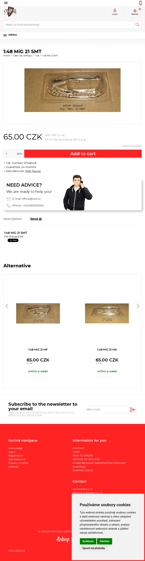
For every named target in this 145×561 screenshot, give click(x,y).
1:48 (37, 56)
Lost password (16, 459)
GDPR (76, 452)
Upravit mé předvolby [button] (94, 548)
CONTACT (78, 448)
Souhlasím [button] (88, 541)
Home (6, 56)
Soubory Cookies (18, 463)
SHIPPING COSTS (83, 470)
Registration (15, 456)
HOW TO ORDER (83, 456)
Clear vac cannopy (22, 56)
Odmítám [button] (104, 541)
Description (12, 219)
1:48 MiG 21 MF (38, 349)
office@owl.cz (31, 199)
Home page (15, 448)
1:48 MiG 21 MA (107, 349)
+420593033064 (33, 205)
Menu (12, 35)
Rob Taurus (33, 171)
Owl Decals (16, 551)
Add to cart (83, 154)
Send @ (36, 219)
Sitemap (13, 467)
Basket (136, 11)
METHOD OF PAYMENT (86, 459)
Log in (12, 452)
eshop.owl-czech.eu (61, 531)
